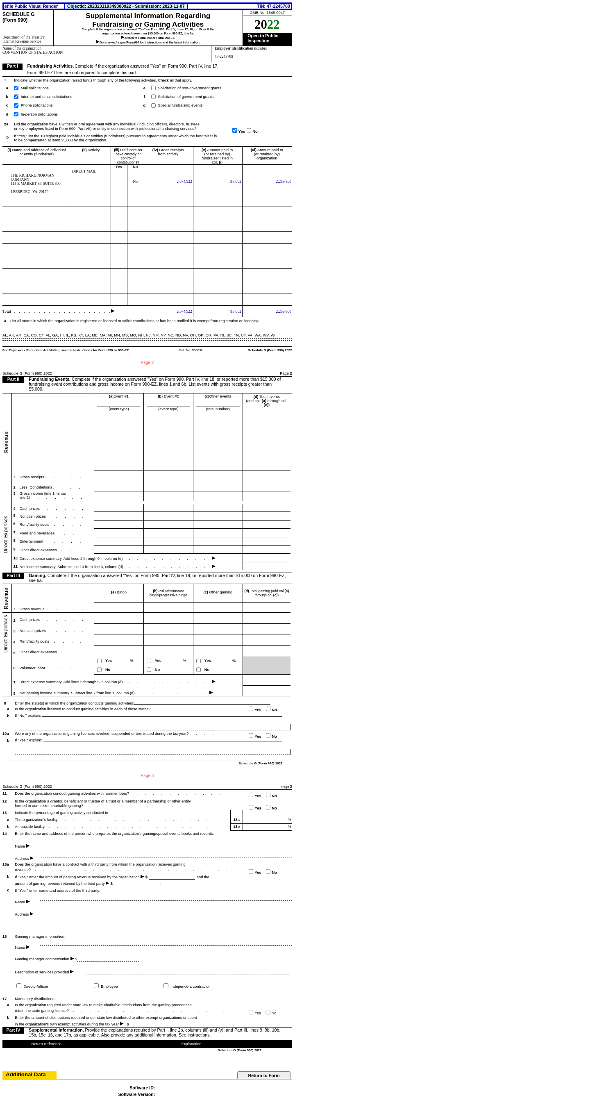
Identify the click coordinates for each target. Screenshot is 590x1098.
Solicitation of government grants (186, 97)
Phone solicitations (37, 105)
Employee (109, 987)
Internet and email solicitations (46, 97)
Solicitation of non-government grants (190, 88)
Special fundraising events (180, 105)
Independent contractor (190, 987)
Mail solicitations (35, 88)
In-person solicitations (39, 114)
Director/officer (35, 987)
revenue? (23, 870)
